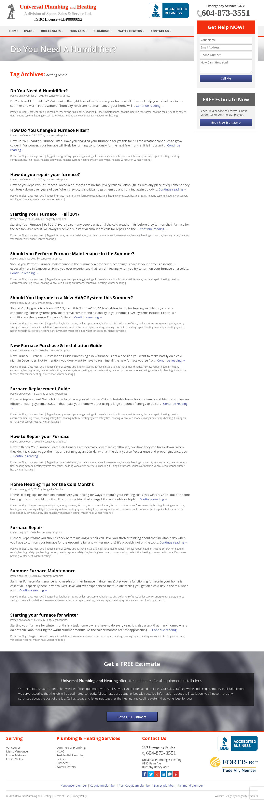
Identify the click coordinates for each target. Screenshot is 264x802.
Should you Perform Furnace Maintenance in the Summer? (72, 253)
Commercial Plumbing (71, 747)
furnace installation (106, 156)
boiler (59, 323)
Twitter (151, 773)
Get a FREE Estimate (132, 717)
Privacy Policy (79, 796)
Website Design (223, 796)
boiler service (146, 323)
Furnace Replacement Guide (40, 389)
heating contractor (140, 112)
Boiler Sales (51, 31)
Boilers (61, 759)
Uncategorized (36, 112)
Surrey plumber (164, 785)
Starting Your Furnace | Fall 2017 (45, 214)
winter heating (109, 115)
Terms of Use (61, 796)
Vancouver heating (96, 283)
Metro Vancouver (17, 751)
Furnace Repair (26, 527)
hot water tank (71, 331)
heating (125, 112)
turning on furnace (20, 199)
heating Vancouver (75, 115)
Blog (24, 112)
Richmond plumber (190, 785)
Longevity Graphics (59, 95)
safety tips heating (162, 370)
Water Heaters (130, 31)
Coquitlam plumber (103, 785)
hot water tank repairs (93, 331)
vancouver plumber (165, 466)
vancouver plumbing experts (147, 600)
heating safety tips (51, 159)
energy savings (85, 112)
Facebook (145, 773)
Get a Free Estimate (224, 122)
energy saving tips (66, 112)
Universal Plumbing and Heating (33, 796)
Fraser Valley (14, 759)
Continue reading (150, 105)
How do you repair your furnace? (45, 174)
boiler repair (70, 323)
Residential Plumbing (70, 755)
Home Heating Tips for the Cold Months (52, 484)
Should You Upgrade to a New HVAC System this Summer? (71, 297)
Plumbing (101, 31)
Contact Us (160, 31)
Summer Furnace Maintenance (43, 571)
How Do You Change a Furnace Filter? (49, 130)
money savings (116, 331)
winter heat (93, 115)
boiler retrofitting (127, 323)
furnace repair (152, 156)
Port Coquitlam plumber (135, 785)
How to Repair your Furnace (40, 436)
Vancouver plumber (74, 785)
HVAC (28, 31)
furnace (60, 235)
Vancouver (13, 747)
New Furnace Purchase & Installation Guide (56, 345)
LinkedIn (163, 773)
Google (157, 773)
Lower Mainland (17, 755)
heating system (24, 115)
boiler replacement (89, 323)
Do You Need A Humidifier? (39, 91)
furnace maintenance (107, 112)
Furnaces (77, 31)
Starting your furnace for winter (44, 615)
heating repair (161, 112)
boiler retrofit (109, 323)
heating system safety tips (49, 115)
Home (13, 31)
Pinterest (176, 773)
